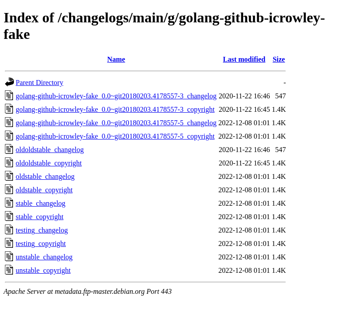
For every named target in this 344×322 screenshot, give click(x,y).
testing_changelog (42, 230)
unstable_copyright (43, 270)
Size (279, 59)
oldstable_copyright (44, 190)
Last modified (244, 59)
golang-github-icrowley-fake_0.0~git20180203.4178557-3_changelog (116, 96)
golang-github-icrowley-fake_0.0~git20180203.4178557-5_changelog (116, 123)
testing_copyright (41, 243)
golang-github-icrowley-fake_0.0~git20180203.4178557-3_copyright (115, 109)
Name (116, 59)
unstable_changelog (44, 257)
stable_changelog (40, 203)
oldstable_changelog (45, 176)
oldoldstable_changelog (50, 149)
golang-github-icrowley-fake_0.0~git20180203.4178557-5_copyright (115, 136)
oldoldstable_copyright (49, 163)
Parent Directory (39, 82)
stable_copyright (40, 216)
